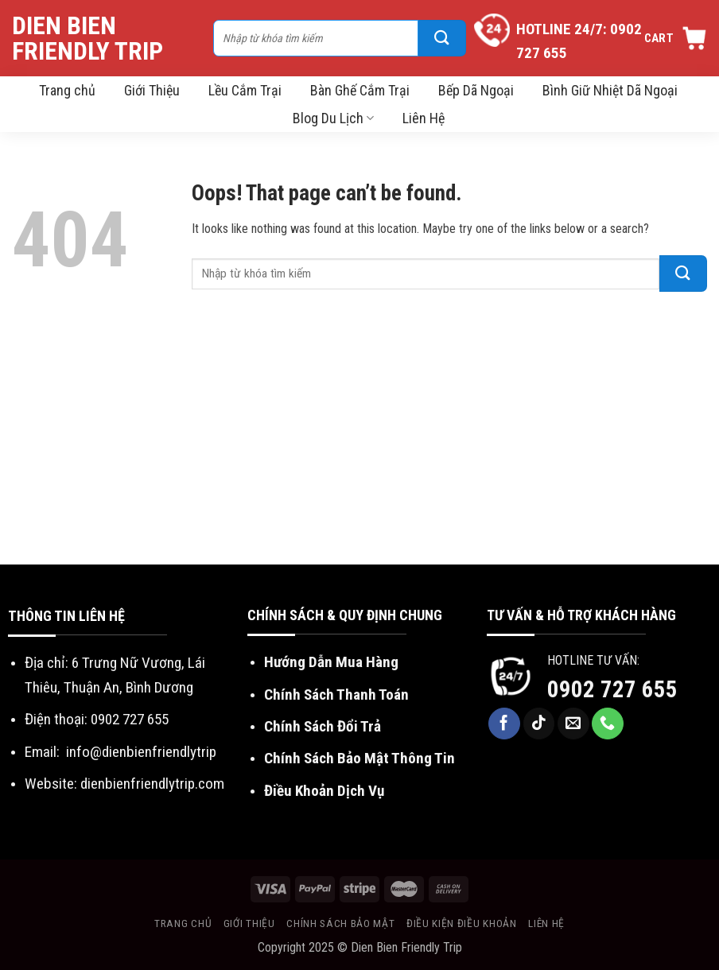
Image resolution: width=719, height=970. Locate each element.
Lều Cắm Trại (245, 90)
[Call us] (608, 723)
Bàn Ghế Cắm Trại (360, 90)
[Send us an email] (573, 723)
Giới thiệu (249, 923)
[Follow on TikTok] (539, 723)
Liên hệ (546, 923)
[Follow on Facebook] (504, 723)
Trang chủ (67, 90)
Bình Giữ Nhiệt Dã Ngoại (610, 90)
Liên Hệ (423, 118)
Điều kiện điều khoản (461, 923)
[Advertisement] (359, 445)
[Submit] (442, 38)
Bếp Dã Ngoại (476, 90)
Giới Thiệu (152, 90)
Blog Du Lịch (333, 118)
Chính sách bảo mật (340, 923)
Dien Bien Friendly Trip (87, 38)
